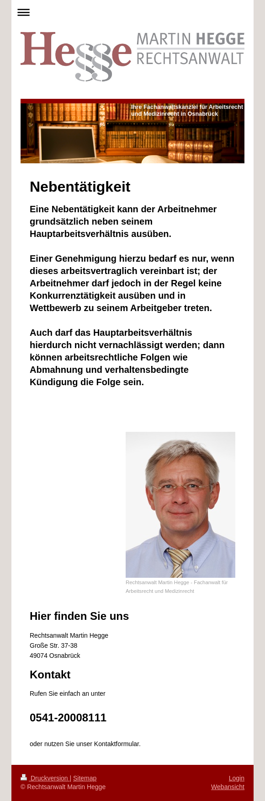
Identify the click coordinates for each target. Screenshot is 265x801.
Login (236, 778)
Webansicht (227, 786)
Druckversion (45, 778)
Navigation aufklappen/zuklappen (132, 12)
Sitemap (84, 778)
